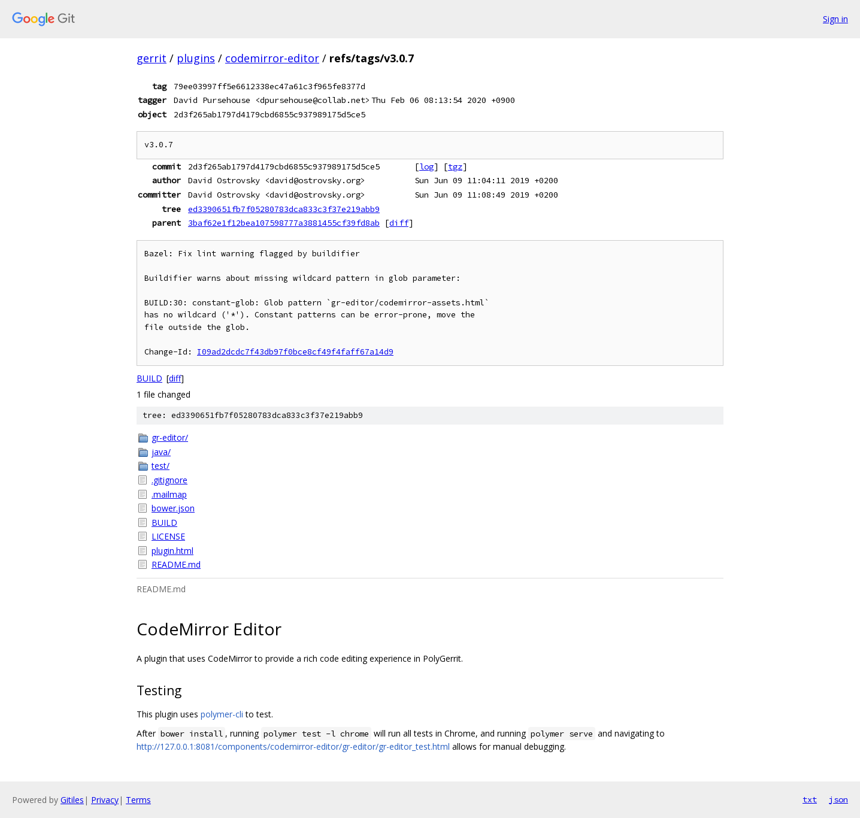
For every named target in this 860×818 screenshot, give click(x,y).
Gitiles (72, 799)
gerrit (151, 58)
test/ (160, 465)
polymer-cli (222, 714)
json (838, 799)
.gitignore (169, 480)
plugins (196, 58)
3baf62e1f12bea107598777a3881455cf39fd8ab (284, 222)
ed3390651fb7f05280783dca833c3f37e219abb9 (284, 209)
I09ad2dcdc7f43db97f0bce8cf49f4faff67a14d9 (295, 352)
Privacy (105, 799)
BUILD (149, 378)
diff (398, 222)
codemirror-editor (272, 58)
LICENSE (168, 536)
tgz (455, 166)
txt (810, 799)
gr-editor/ (170, 437)
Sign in (835, 19)
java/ (161, 452)
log (426, 166)
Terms (138, 799)
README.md (176, 564)
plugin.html (172, 550)
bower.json (173, 508)
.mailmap (169, 494)
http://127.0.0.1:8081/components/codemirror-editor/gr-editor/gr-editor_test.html (293, 746)
